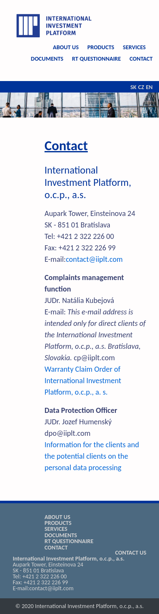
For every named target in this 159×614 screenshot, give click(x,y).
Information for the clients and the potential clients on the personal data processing (92, 456)
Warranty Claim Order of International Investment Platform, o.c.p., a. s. (83, 380)
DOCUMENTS (47, 58)
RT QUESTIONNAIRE (96, 58)
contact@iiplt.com (94, 259)
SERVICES (134, 47)
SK (133, 87)
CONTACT (141, 58)
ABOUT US (66, 47)
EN (149, 87)
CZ (141, 87)
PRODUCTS (100, 47)
